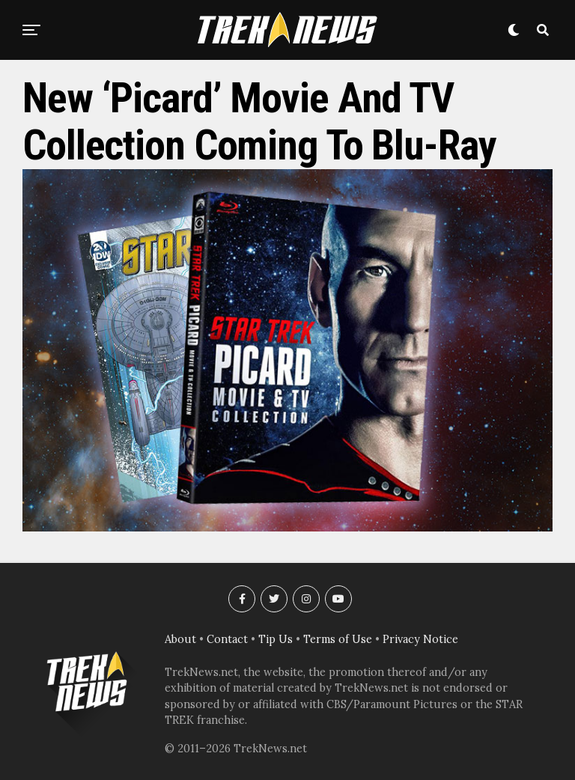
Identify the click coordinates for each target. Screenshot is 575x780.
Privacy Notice (420, 639)
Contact (227, 639)
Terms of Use (337, 639)
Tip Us (275, 639)
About (180, 639)
